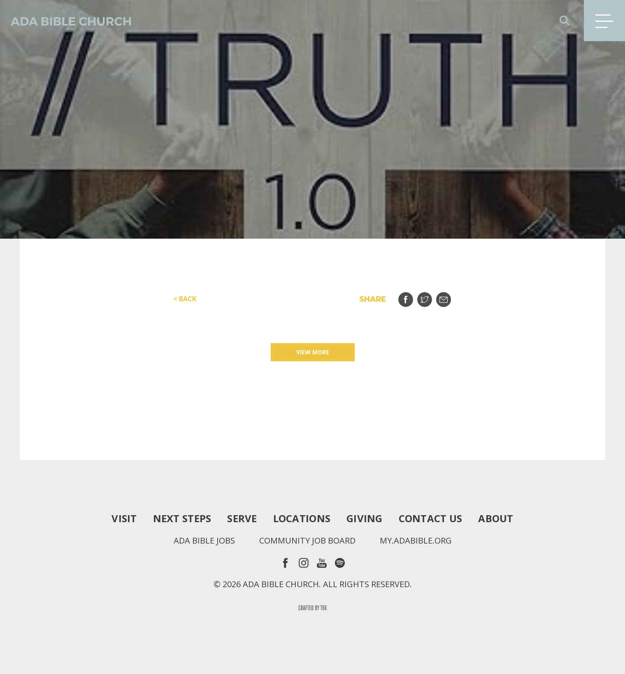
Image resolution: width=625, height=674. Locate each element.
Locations (301, 518)
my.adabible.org (416, 541)
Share (411, 296)
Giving (364, 518)
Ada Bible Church (66, 20)
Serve (242, 518)
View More (312, 352)
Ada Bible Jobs (204, 541)
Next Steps (182, 518)
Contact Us (430, 518)
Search (564, 21)
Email (448, 296)
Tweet (430, 296)
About (495, 518)
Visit (124, 518)
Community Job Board (307, 541)
